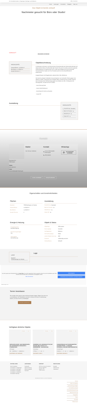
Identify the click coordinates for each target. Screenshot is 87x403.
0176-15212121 (12, 167)
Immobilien (63, 4)
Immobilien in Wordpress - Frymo (4, 284)
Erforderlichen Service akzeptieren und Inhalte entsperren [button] (71, 276)
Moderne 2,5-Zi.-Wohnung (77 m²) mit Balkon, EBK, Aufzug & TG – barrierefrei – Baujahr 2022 (43, 346)
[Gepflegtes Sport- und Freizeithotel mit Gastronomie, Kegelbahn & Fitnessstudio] (20, 336)
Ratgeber (69, 4)
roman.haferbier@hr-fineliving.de (16, 171)
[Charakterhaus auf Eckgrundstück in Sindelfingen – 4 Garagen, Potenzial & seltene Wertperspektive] (67, 336)
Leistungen (56, 4)
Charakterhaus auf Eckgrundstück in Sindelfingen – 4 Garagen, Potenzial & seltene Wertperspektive (67, 346)
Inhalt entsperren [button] (71, 273)
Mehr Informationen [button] (29, 276)
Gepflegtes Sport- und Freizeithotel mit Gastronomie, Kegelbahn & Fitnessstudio (20, 346)
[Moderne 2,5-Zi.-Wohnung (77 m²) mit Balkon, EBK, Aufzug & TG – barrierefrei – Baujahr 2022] (43, 336)
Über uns (75, 4)
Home (50, 4)
